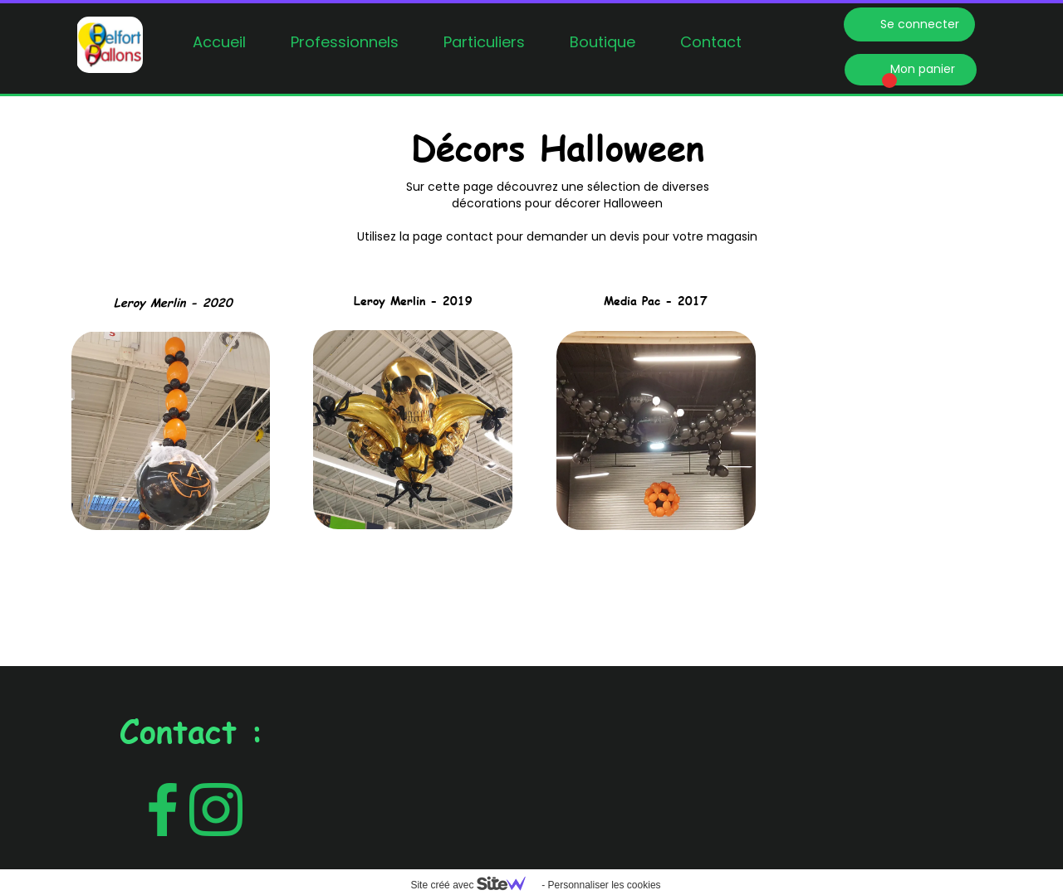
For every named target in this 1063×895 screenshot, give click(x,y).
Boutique (602, 42)
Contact (711, 42)
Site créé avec (474, 885)
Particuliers (484, 42)
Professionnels (345, 42)
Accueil (219, 42)
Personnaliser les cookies (603, 885)
